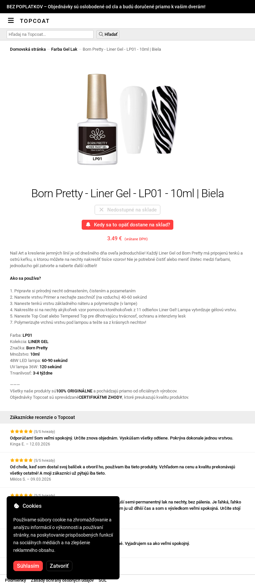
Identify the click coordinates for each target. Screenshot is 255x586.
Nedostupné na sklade (127, 210)
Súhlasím (28, 566)
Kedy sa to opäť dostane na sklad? (127, 225)
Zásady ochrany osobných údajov (62, 580)
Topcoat (35, 21)
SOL (103, 580)
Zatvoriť (59, 566)
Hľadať (108, 34)
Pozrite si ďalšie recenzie (37, 563)
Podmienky (15, 580)
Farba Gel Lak (64, 49)
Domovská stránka (28, 49)
